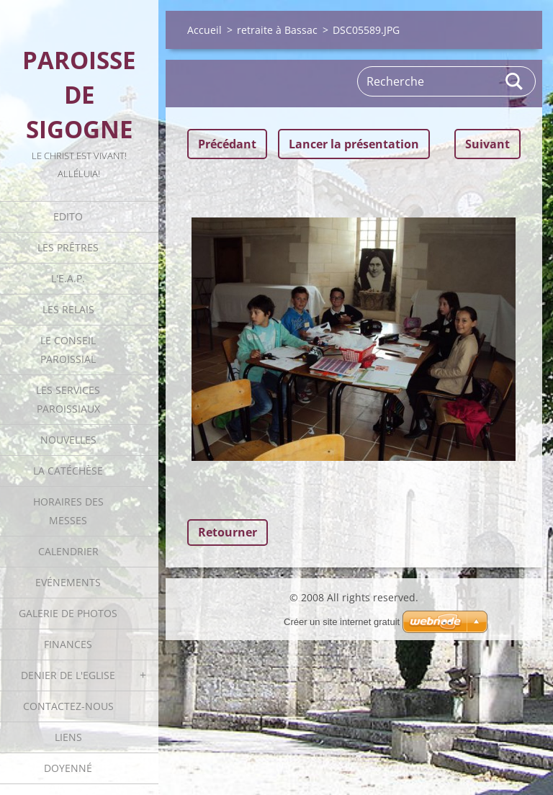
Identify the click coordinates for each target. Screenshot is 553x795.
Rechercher (514, 81)
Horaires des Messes (68, 511)
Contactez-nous (68, 706)
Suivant (487, 144)
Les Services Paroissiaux (68, 399)
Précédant (227, 144)
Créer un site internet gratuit (342, 621)
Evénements (68, 582)
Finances (68, 644)
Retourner (227, 532)
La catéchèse (68, 470)
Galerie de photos (68, 613)
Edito (68, 216)
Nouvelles (68, 439)
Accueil (204, 30)
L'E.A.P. (68, 278)
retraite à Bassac (277, 30)
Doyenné (68, 768)
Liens (68, 737)
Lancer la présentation (354, 144)
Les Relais (68, 309)
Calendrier (68, 551)
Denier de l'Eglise (68, 675)
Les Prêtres (68, 247)
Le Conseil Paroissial (68, 349)
